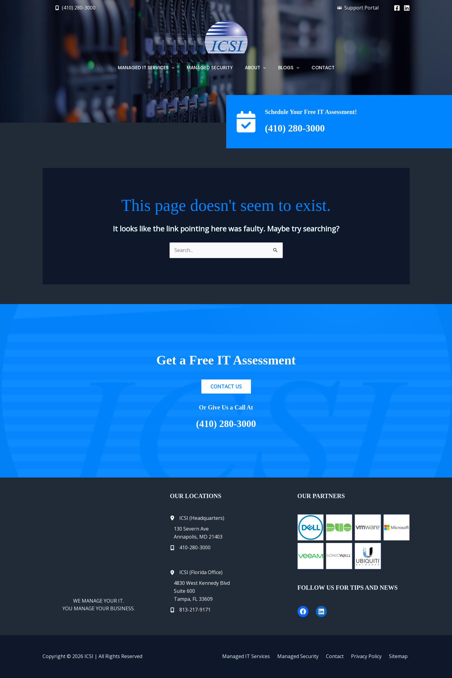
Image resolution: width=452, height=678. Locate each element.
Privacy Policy (371, 656)
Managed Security (307, 656)
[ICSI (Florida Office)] (196, 573)
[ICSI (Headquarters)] (197, 518)
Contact (342, 656)
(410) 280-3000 (299, 128)
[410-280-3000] (190, 548)
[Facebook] (397, 8)
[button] (75, 8)
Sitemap (400, 656)
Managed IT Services (258, 656)
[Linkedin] (407, 8)
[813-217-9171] (190, 610)
